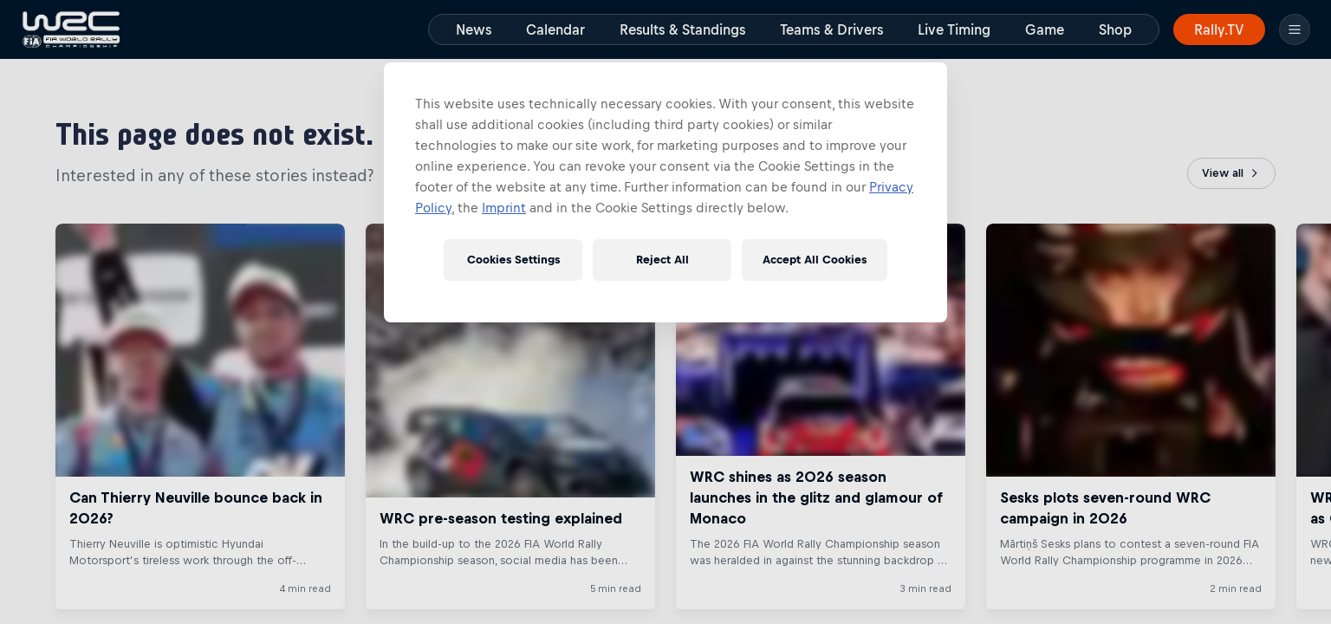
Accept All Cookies (815, 259)
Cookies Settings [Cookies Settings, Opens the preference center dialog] (513, 259)
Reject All (662, 259)
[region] (665, 192)
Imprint (504, 207)
